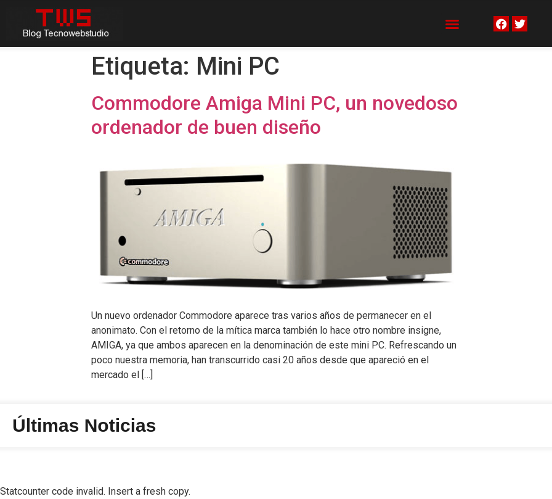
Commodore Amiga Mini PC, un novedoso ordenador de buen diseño (274, 114)
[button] (452, 24)
